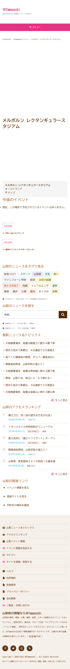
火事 (23, 291)
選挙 (54, 285)
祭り (56, 274)
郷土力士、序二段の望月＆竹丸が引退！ (30, 415)
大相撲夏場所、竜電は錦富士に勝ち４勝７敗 (30, 343)
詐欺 (54, 291)
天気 (47, 274)
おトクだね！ (11, 285)
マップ (10, 192)
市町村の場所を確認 (18, 505)
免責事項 (9, 585)
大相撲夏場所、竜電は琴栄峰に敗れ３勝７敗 (30, 371)
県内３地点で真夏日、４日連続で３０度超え (30, 350)
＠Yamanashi (11, 9)
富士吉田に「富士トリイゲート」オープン (31, 438)
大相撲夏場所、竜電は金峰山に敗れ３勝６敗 (30, 392)
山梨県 (37, 274)
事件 (15, 291)
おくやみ (44, 291)
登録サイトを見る (17, 496)
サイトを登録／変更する (17, 562)
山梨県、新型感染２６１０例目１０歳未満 (31, 461)
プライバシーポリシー (16, 591)
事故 (6, 291)
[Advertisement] (35, 79)
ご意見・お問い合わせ (16, 605)
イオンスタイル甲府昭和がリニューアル (30, 427)
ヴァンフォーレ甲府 (15, 280)
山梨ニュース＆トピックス (18, 527)
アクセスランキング (14, 534)
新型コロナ (10, 274)
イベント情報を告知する (17, 548)
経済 (32, 280)
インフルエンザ (40, 285)
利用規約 (9, 578)
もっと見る (61, 400)
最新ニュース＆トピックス (21, 335)
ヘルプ (7, 571)
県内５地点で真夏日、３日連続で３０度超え (30, 385)
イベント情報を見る (18, 487)
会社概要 (9, 598)
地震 (25, 285)
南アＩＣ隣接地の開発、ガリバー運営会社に (30, 357)
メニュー (35, 27)
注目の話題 (45, 280)
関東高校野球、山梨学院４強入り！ (25, 364)
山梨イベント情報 (13, 541)
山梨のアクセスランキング (21, 407)
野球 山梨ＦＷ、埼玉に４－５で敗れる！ (29, 378)
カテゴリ (9, 555)
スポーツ (25, 274)
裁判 (32, 291)
